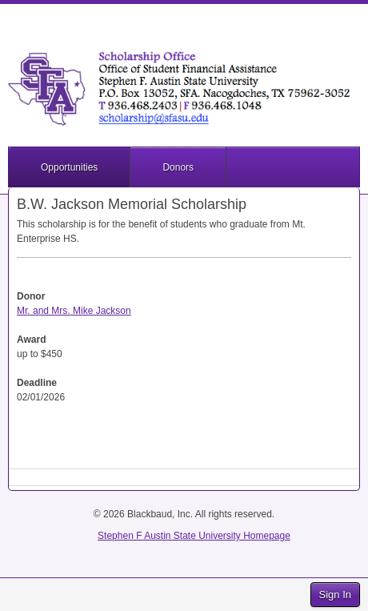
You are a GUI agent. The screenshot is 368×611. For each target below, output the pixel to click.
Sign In (335, 595)
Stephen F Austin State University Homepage (194, 535)
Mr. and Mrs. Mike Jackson (74, 310)
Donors (178, 167)
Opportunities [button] (69, 167)
